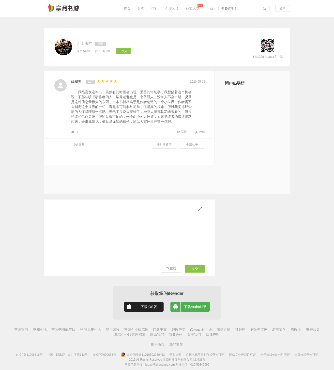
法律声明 (213, 335)
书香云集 (313, 329)
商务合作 (175, 335)
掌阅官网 (21, 329)
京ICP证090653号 (104, 354)
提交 (194, 269)
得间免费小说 (90, 329)
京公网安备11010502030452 (143, 354)
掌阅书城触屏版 (63, 329)
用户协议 (158, 345)
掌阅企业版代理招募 (129, 335)
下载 (209, 8)
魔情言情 (223, 329)
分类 (140, 8)
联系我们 (157, 335)
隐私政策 (176, 345)
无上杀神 (84, 43)
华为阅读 (113, 329)
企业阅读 (172, 8)
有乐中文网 (259, 329)
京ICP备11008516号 (29, 354)
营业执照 (175, 354)
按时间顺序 (164, 144)
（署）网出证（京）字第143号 (67, 354)
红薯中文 (160, 329)
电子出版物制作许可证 (275, 354)
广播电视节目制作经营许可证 (205, 354)
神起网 (240, 329)
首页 (127, 8)
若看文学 (279, 329)
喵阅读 (296, 329)
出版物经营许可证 (306, 354)
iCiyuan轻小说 (201, 329)
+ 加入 (123, 51)
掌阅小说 (40, 329)
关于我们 (194, 335)
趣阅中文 (178, 329)
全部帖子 (192, 144)
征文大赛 (192, 8)
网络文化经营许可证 (242, 354)
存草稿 (171, 269)
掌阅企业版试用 (136, 329)
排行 (154, 8)
